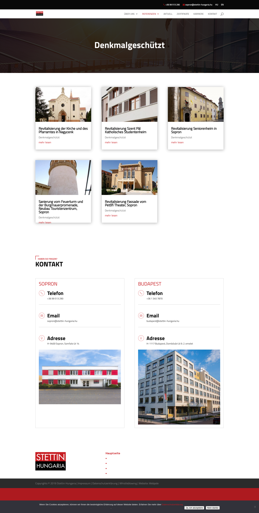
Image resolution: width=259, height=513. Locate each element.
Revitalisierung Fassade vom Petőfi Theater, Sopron (125, 203)
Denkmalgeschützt (49, 137)
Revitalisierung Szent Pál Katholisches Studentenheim (125, 130)
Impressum (84, 483)
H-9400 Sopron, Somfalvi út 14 (63, 343)
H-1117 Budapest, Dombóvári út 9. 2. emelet (170, 343)
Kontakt (212, 14)
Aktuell (168, 14)
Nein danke (212, 508)
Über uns (129, 14)
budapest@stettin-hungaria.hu (163, 321)
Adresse (56, 338)
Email (53, 315)
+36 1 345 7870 (155, 298)
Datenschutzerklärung (172, 504)
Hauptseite (113, 453)
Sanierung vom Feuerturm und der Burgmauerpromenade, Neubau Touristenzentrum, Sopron (61, 207)
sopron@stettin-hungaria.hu (197, 5)
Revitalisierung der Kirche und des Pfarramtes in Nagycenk (63, 130)
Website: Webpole (149, 483)
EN (222, 5)
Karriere (198, 14)
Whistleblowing (128, 483)
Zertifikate (183, 14)
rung (114, 483)
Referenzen (149, 14)
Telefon (55, 293)
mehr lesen (45, 142)
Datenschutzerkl (101, 483)
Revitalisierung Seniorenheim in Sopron (194, 130)
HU (216, 5)
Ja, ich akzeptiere (194, 508)
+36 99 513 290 (171, 5)
